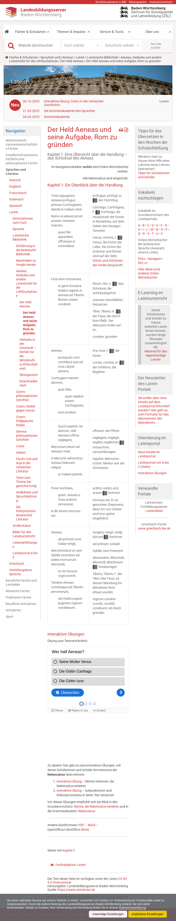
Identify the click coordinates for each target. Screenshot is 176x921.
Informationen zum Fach (23, 220)
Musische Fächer (18, 591)
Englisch (15, 186)
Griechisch (16, 563)
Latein (80, 57)
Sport (10, 616)
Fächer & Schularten (30, 32)
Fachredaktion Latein (70, 865)
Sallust (21, 452)
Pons (141, 259)
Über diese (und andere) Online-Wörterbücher (149, 273)
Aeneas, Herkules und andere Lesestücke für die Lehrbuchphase (26, 283)
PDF (81, 825)
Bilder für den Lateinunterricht (24, 534)
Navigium (154, 259)
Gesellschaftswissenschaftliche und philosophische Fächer (22, 159)
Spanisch (15, 206)
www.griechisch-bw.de (154, 528)
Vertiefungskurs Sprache (20, 572)
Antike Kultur (22, 525)
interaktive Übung (69, 781)
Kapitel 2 (68, 850)
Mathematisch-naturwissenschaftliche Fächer (21, 144)
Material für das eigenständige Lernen (156, 355)
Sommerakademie (57, 117)
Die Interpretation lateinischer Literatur (26, 513)
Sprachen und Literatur (56, 57)
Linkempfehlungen (25, 544)
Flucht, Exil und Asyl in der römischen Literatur (26, 465)
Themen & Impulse (71, 32)
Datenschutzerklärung (132, 907)
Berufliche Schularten (21, 604)
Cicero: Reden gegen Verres (25, 408)
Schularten (13, 610)
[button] (6, 31)
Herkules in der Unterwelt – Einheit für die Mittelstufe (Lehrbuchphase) (28, 354)
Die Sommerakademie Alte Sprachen (69, 111)
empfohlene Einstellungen (147, 914)
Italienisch (16, 199)
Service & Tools (112, 32)
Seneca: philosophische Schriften (26, 436)
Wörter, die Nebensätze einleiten (96, 806)
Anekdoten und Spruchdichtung (27, 496)
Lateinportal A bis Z (25, 555)
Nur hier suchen (156, 45)
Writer (85, 829)
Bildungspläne (138, 2)
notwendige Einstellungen (108, 914)
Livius (20, 446)
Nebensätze (86, 811)
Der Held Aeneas (71, 61)
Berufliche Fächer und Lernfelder (21, 582)
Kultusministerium (161, 2)
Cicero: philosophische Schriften (26, 396)
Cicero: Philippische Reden (24, 421)
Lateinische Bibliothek (102, 57)
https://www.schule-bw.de (76, 890)
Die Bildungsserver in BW (111, 2)
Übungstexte (28, 375)
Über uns (152, 32)
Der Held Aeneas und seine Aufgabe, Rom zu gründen (30, 323)
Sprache (18, 229)
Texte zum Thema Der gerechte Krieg (26, 482)
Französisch (18, 193)
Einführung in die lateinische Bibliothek (26, 250)
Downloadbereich (28, 383)
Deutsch (15, 180)
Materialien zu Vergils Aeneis (26, 262)
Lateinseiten (154, 511)
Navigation (15, 130)
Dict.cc (143, 263)
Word (91, 825)
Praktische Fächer (18, 597)
